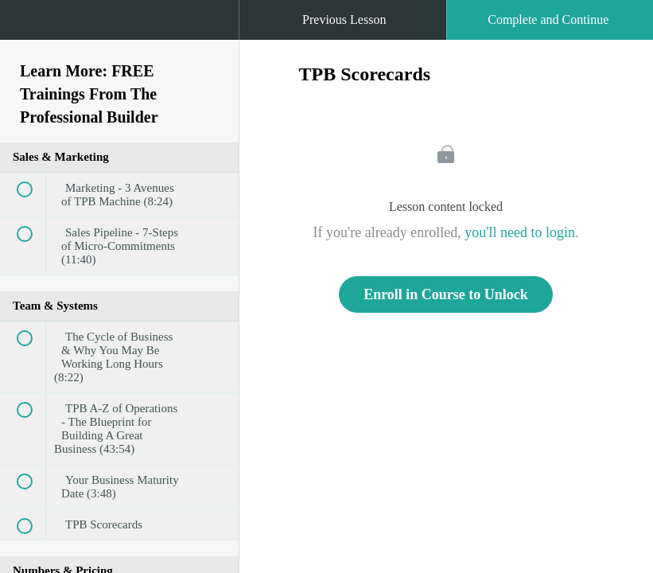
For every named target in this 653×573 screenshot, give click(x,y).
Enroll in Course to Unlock (445, 294)
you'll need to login (519, 232)
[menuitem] (119, 36)
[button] (28, 28)
